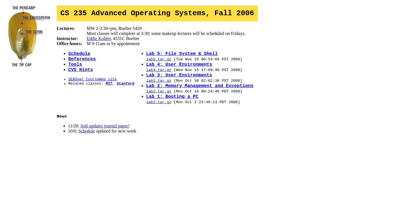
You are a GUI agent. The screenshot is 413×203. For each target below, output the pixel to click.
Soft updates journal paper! (104, 136)
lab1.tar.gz (158, 111)
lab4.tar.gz (158, 74)
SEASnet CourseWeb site (92, 84)
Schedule (79, 56)
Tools (75, 68)
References (82, 62)
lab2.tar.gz (158, 99)
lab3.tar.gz (158, 87)
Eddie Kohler (99, 40)
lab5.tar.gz (158, 62)
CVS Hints (80, 74)
